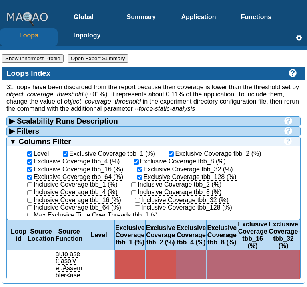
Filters (149, 131)
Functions (256, 17)
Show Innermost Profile (32, 58)
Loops (28, 35)
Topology (86, 35)
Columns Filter (149, 141)
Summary (141, 17)
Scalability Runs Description (149, 121)
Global (84, 17)
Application (198, 17)
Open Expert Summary (98, 58)
